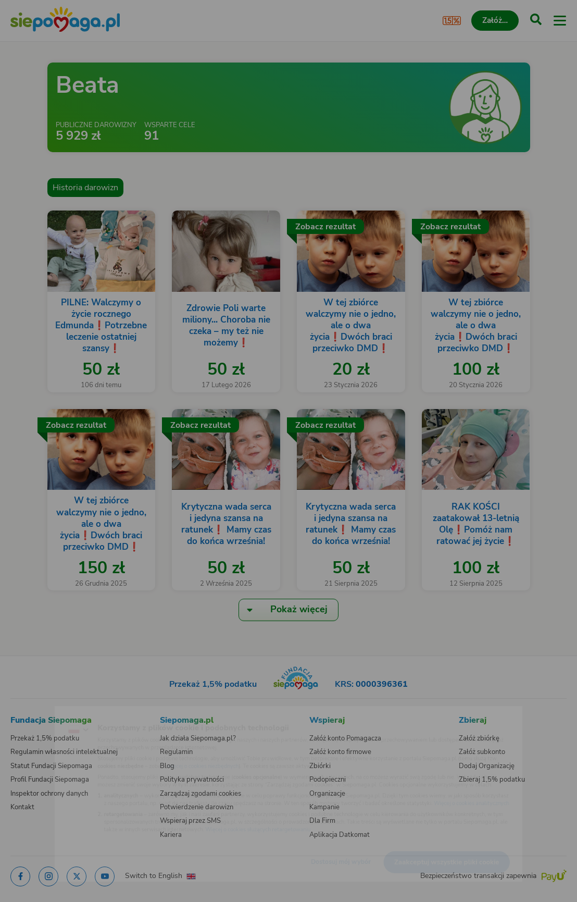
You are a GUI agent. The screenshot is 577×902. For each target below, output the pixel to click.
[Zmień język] (29, 715)
